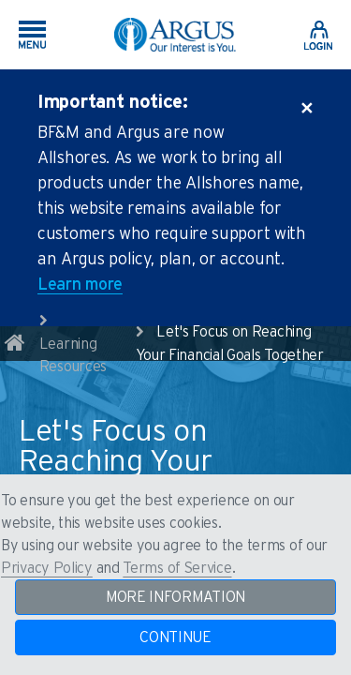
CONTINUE (175, 637)
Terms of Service (177, 568)
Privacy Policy (47, 568)
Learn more (80, 285)
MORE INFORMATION (175, 597)
